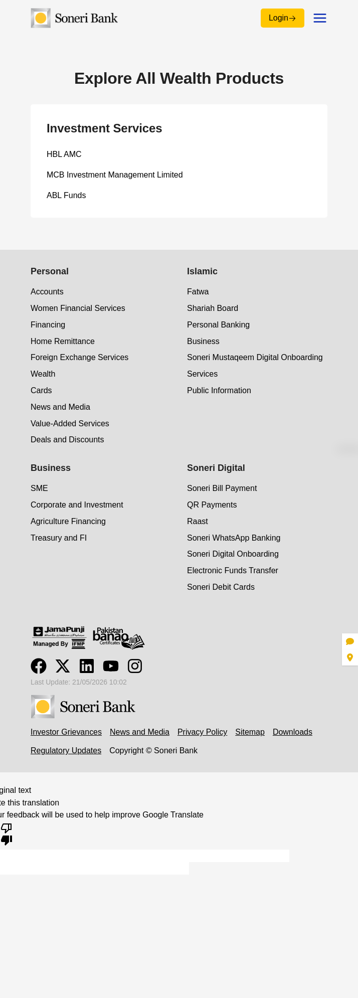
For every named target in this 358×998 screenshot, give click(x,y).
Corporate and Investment (77, 505)
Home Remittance (63, 341)
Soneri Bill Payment (222, 488)
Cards (41, 390)
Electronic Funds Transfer (232, 570)
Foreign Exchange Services (79, 357)
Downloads (292, 732)
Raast (197, 521)
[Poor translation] (7, 833)
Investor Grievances (66, 732)
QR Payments (212, 505)
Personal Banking (218, 324)
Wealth (43, 374)
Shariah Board (212, 308)
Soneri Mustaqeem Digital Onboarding (255, 357)
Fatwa (198, 291)
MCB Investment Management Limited (115, 175)
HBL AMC (64, 154)
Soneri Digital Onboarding (233, 554)
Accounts (47, 291)
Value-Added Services (70, 423)
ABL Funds (66, 195)
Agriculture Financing (68, 521)
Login (282, 18)
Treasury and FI (59, 538)
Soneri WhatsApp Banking (233, 538)
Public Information (219, 390)
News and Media (60, 407)
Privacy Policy (202, 732)
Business (203, 341)
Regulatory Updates (66, 750)
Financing (48, 324)
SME (39, 488)
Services (202, 374)
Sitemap (250, 732)
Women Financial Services (78, 308)
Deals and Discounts (67, 439)
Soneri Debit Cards (221, 587)
